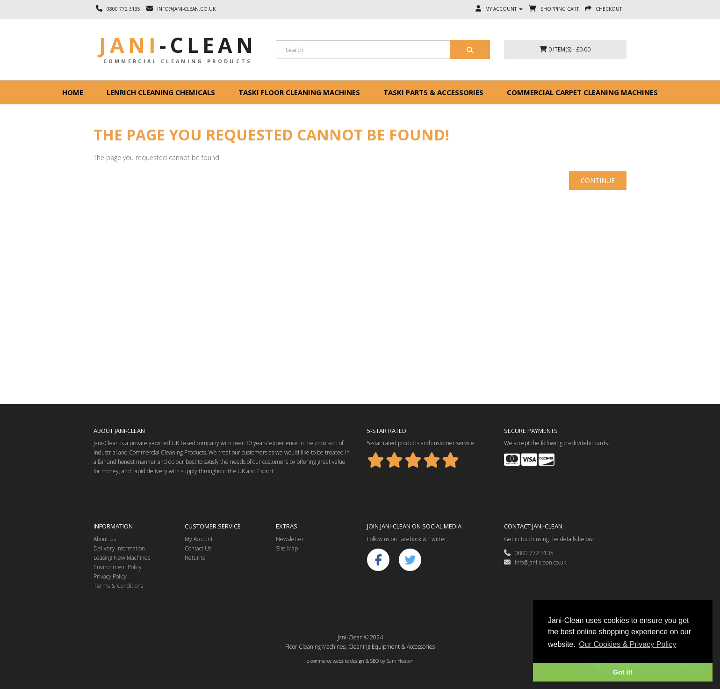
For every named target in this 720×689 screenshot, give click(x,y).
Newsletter (290, 539)
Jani (178, 45)
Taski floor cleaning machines (299, 92)
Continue (598, 180)
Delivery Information (119, 548)
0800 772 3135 (529, 553)
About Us (105, 539)
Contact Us (198, 548)
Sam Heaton (400, 661)
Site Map (287, 548)
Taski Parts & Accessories (433, 92)
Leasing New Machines (122, 558)
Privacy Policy (110, 576)
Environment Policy (118, 567)
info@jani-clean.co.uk (535, 562)
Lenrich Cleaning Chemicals (161, 92)
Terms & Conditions (118, 586)
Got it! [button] (623, 672)
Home (72, 92)
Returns (195, 558)
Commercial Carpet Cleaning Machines (582, 92)
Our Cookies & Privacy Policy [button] (627, 644)
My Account (199, 539)
